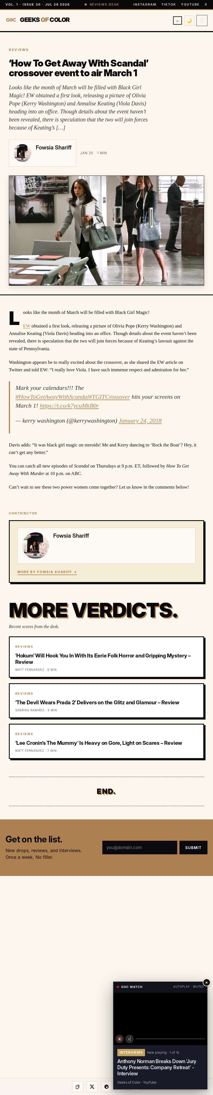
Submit (193, 847)
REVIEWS (19, 50)
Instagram (144, 4)
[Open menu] (201, 20)
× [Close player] (206, 982)
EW (26, 326)
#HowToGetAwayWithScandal (52, 396)
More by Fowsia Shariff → (47, 572)
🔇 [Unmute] (119, 1038)
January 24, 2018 (140, 420)
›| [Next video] (129, 1038)
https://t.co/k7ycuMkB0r (69, 405)
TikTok (168, 4)
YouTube (190, 4)
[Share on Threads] (106, 1086)
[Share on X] (92, 1086)
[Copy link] (77, 1086)
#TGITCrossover (109, 396)
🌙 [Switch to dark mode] (189, 20)
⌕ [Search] (177, 20)
